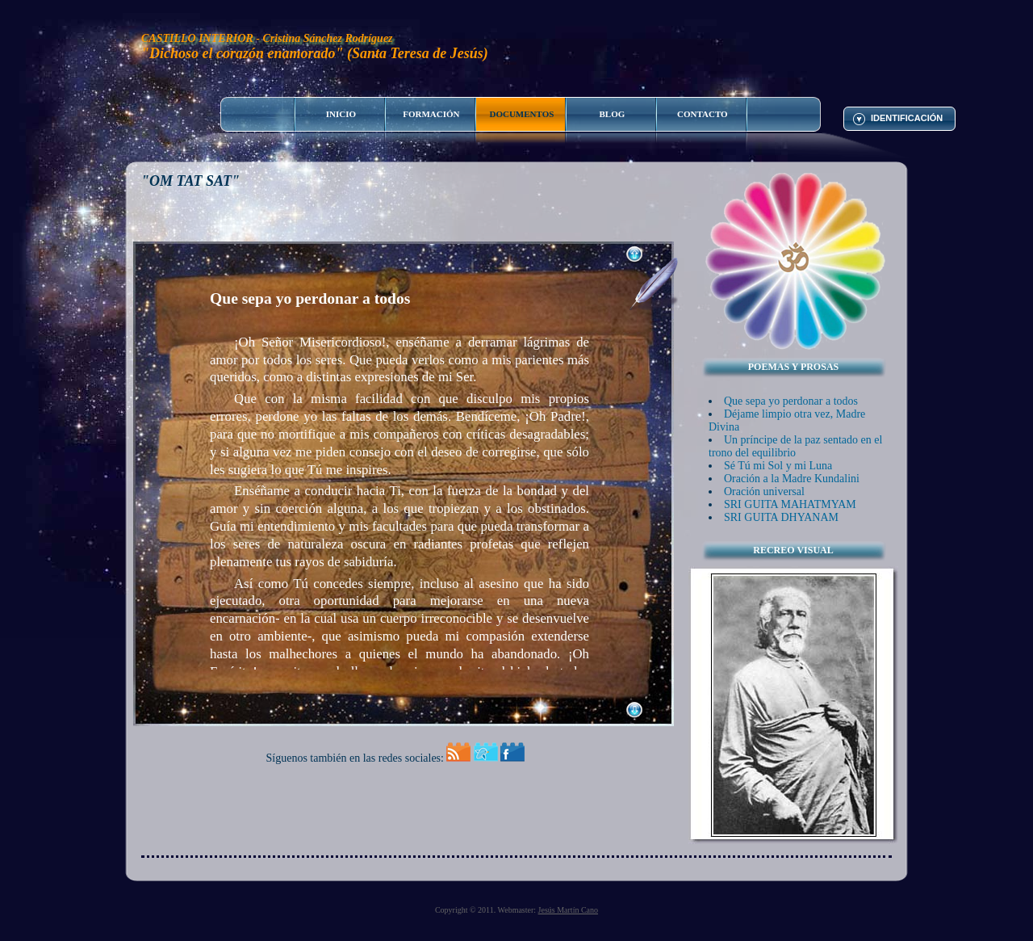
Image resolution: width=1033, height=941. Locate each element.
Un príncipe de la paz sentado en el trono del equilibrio (795, 446)
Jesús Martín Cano (568, 909)
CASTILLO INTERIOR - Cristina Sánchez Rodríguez (267, 38)
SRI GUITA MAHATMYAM (790, 504)
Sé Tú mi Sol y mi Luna (778, 466)
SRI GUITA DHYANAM (781, 517)
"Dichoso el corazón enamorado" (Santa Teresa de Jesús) (314, 53)
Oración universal (764, 491)
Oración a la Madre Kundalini (791, 479)
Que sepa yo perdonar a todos (791, 401)
